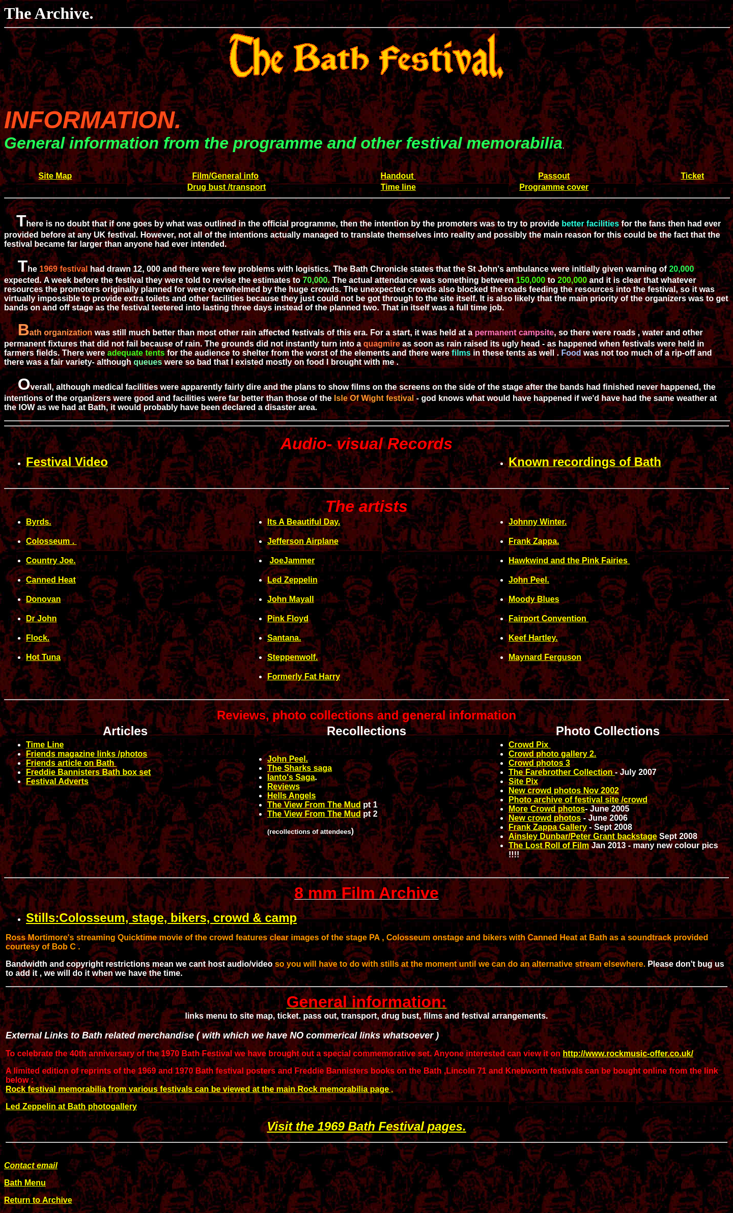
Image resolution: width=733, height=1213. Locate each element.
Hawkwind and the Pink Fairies (569, 560)
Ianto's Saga (291, 777)
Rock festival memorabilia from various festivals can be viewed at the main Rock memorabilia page (197, 1089)
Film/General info (225, 175)
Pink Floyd (287, 618)
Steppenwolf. (292, 657)
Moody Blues (534, 599)
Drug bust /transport (226, 187)
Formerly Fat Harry (303, 676)
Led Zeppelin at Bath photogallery (71, 1106)
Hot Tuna (43, 657)
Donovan (43, 599)
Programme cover (553, 187)
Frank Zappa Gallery (548, 827)
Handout (398, 175)
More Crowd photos (547, 808)
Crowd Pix (530, 744)
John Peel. (529, 579)
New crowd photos (545, 818)
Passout (554, 175)
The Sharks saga (299, 768)
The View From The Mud (314, 804)
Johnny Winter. (538, 521)
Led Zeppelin (292, 579)
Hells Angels (291, 795)
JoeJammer (292, 560)
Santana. (284, 637)
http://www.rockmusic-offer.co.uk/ (628, 1053)
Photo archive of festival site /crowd (578, 799)
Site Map (55, 175)
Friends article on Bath (71, 763)
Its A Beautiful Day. (303, 521)
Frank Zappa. (534, 541)
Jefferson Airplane (303, 541)
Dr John (41, 618)
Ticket (692, 175)
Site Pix (523, 781)
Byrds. (38, 521)
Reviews (283, 786)
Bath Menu (25, 1182)
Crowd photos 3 (539, 763)
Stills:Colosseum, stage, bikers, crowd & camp (161, 918)
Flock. (37, 637)
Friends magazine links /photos (86, 753)
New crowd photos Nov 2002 (564, 790)
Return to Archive (38, 1200)
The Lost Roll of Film (549, 845)
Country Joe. (51, 560)
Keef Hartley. (533, 637)
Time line (398, 187)
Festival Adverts (57, 781)
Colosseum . (51, 541)
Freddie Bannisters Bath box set (88, 772)
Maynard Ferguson (545, 657)
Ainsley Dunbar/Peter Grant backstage (583, 836)
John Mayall (290, 599)
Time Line (45, 744)
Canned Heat (51, 579)
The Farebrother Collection (562, 772)
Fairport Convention (548, 618)
